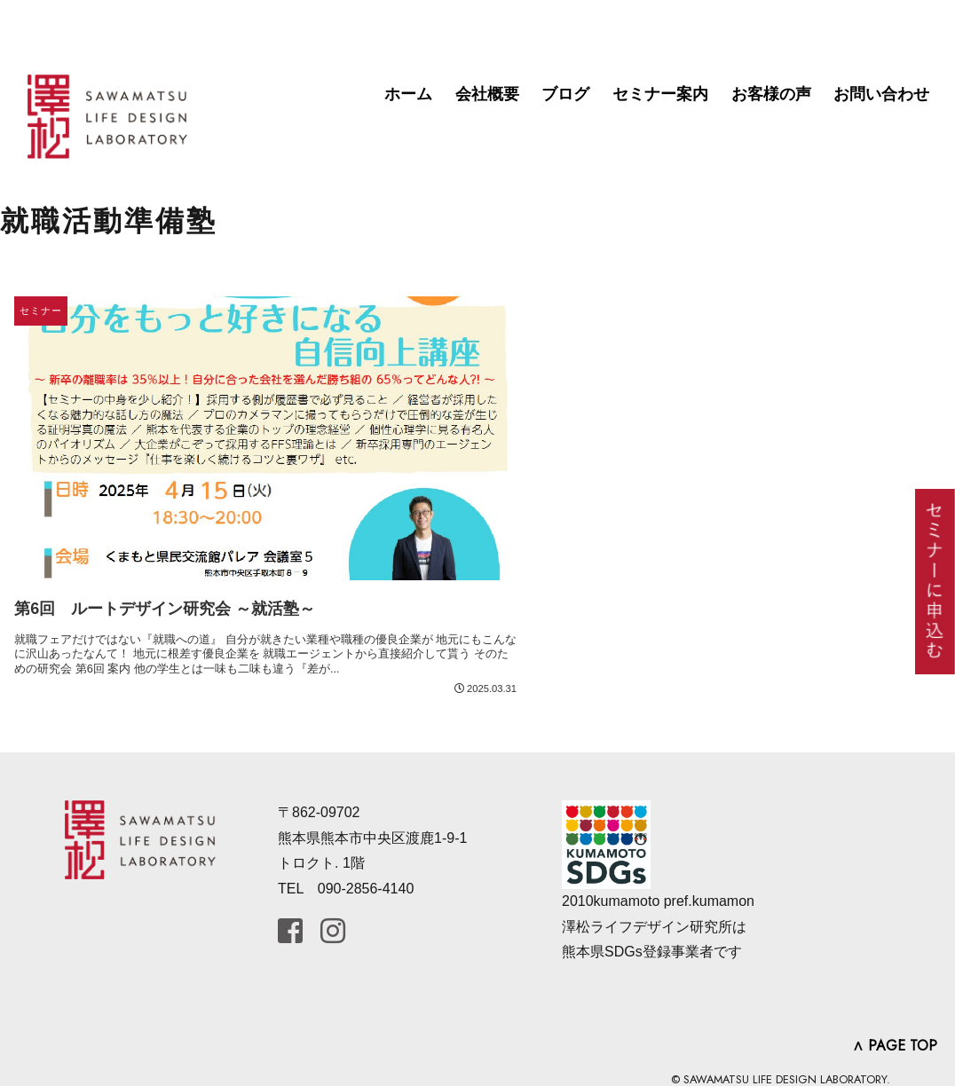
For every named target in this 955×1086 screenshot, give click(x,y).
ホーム (408, 94)
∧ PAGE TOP (894, 1045)
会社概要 (487, 94)
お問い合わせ (881, 94)
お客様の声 (771, 94)
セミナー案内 (660, 94)
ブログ (565, 94)
